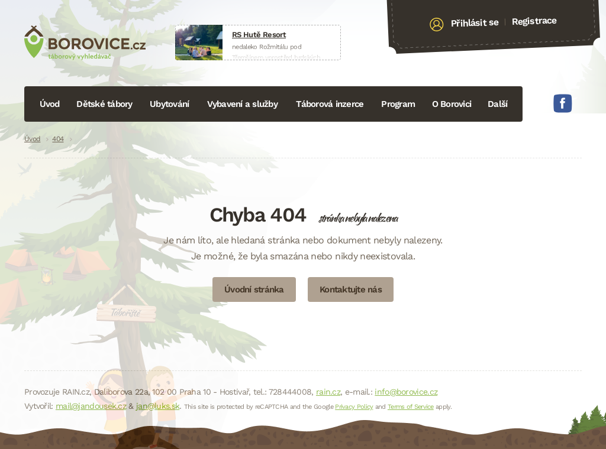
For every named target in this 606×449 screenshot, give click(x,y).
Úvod (50, 104)
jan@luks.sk (157, 406)
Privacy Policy (354, 407)
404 (57, 139)
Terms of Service (411, 407)
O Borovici (452, 104)
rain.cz (328, 391)
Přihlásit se (475, 23)
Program (398, 104)
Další (497, 104)
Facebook (562, 103)
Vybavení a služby (242, 104)
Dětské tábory (104, 104)
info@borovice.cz (406, 391)
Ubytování (169, 104)
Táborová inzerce (329, 104)
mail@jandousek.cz (91, 406)
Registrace (534, 20)
